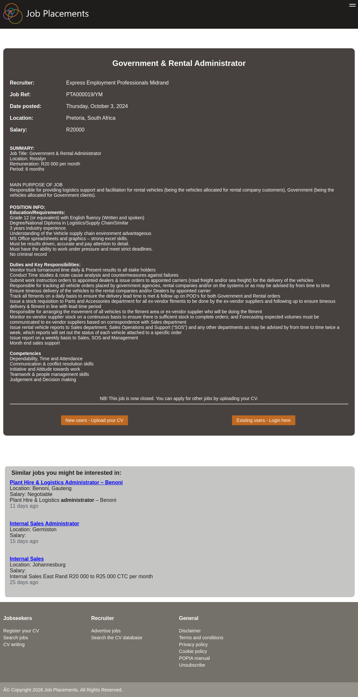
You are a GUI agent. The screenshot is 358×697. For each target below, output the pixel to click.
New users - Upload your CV (94, 420)
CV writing (14, 644)
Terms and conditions (201, 637)
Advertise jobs (105, 630)
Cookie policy (193, 651)
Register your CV (21, 630)
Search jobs (15, 637)
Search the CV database (116, 637)
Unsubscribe (192, 665)
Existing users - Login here (264, 420)
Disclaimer (190, 630)
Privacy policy (193, 644)
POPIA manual (194, 658)
